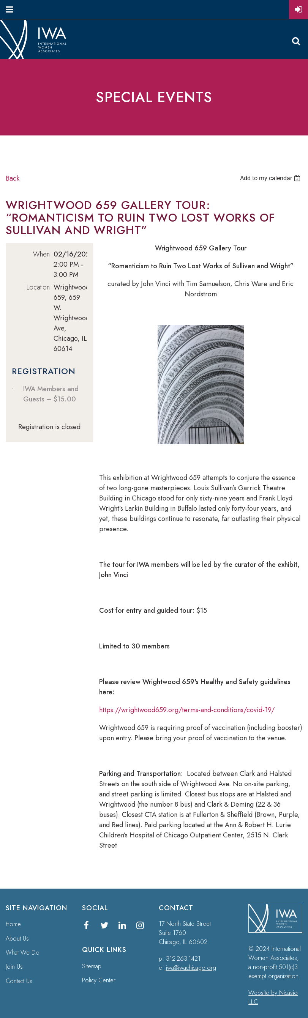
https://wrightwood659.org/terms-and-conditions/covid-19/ (187, 710)
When (41, 254)
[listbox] (271, 178)
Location (38, 287)
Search (296, 41)
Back (12, 178)
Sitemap (91, 966)
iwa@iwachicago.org (191, 967)
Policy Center (98, 980)
